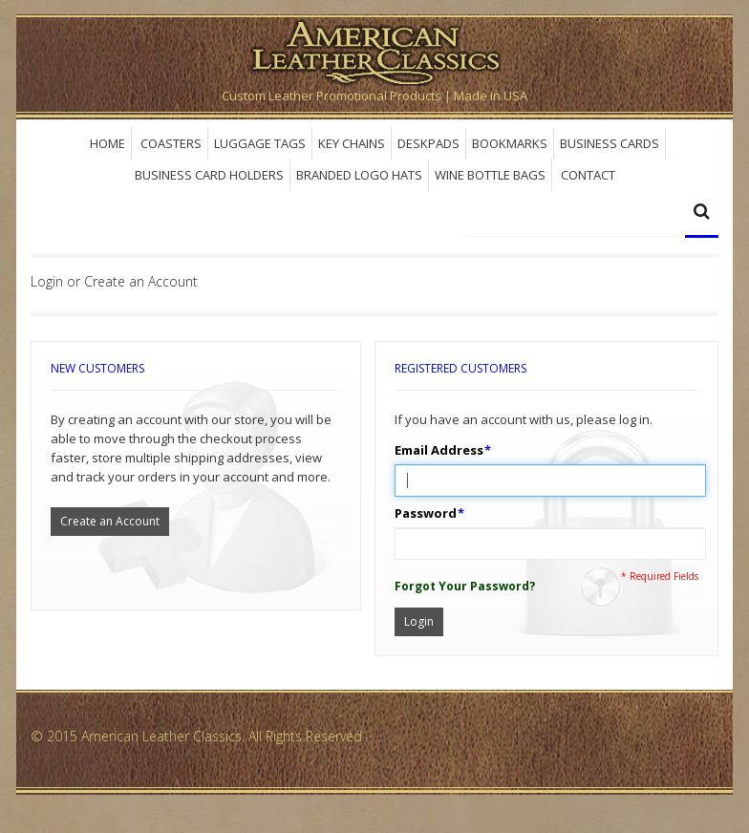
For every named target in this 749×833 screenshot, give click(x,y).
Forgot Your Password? (465, 586)
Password (426, 513)
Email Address (439, 449)
